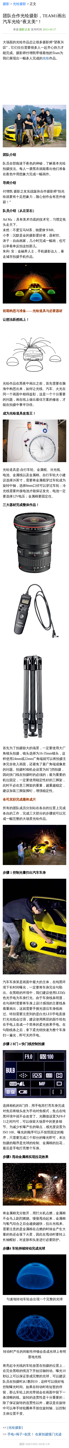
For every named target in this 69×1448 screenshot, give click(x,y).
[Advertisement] (34, 82)
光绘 (46, 58)
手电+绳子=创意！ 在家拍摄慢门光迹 (34, 1434)
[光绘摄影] (15, 1427)
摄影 (6, 4)
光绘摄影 (19, 4)
